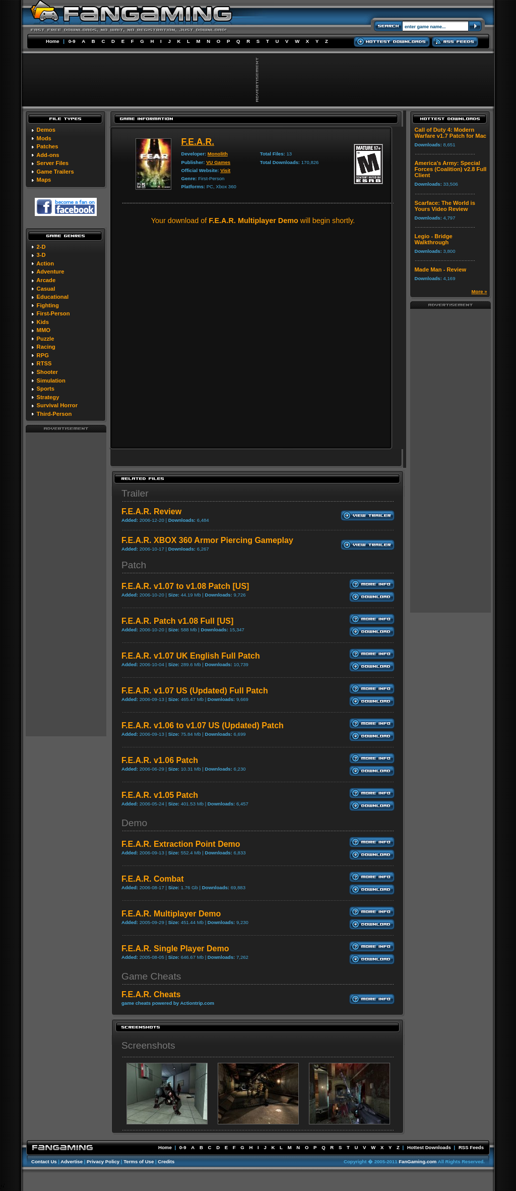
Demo (134, 823)
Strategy (48, 397)
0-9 (72, 41)
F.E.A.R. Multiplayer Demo (171, 913)
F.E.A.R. (198, 142)
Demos (46, 130)
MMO (43, 330)
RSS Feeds (471, 1147)
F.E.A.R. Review (151, 511)
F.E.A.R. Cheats (150, 994)
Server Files (53, 163)
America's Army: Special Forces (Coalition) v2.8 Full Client (451, 169)
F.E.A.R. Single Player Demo (175, 948)
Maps (44, 180)
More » (479, 291)
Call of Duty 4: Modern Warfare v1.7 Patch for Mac (451, 133)
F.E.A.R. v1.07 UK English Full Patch (190, 656)
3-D (41, 255)
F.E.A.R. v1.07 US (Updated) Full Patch (194, 690)
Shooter (47, 372)
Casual (46, 289)
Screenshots (148, 1045)
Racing (46, 347)
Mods (44, 138)
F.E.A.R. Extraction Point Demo (180, 844)
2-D (41, 247)
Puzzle (45, 339)
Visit (225, 170)
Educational (53, 297)
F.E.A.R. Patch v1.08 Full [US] (177, 621)
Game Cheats (151, 976)
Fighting (48, 305)
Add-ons (47, 155)
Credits (166, 1161)
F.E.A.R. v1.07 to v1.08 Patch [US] (185, 586)
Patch (133, 565)
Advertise (71, 1161)
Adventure (50, 271)
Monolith (218, 153)
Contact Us (44, 1161)
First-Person (53, 313)
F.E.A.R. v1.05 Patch (159, 795)
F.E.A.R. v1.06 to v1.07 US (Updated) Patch (202, 725)
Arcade (45, 280)
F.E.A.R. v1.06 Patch (159, 760)
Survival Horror (57, 405)
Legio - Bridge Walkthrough (434, 239)
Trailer (135, 493)
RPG (43, 355)
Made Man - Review (441, 269)
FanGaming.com (417, 1161)
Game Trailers (55, 172)
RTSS (44, 363)
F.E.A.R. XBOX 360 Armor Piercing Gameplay (207, 540)
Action (45, 263)
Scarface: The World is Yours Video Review (445, 206)
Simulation (51, 380)
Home (52, 41)
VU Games (218, 162)
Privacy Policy (103, 1161)
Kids (43, 322)
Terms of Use (138, 1161)
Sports (45, 389)
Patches (47, 146)
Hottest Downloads (429, 1147)
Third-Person (54, 414)
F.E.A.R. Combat (152, 879)
